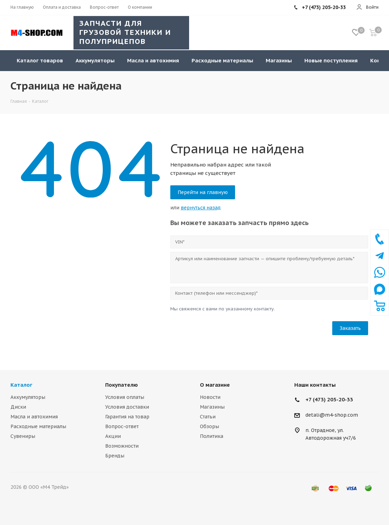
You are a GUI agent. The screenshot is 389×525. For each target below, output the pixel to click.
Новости (210, 397)
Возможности (122, 446)
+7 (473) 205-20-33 (329, 399)
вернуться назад (201, 207)
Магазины (212, 407)
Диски (18, 407)
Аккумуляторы (27, 397)
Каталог (21, 384)
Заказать (350, 328)
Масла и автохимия (34, 417)
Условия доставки (127, 407)
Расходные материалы (38, 426)
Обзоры (209, 426)
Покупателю (121, 384)
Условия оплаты (124, 397)
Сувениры (22, 436)
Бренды (114, 456)
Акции (113, 436)
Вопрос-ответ (122, 426)
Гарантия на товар (127, 417)
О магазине (215, 384)
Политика (211, 436)
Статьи (208, 417)
